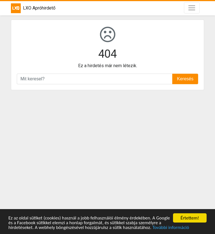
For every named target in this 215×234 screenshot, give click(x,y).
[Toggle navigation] (192, 7)
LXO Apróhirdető (33, 8)
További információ (170, 228)
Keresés (185, 78)
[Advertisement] (107, 150)
